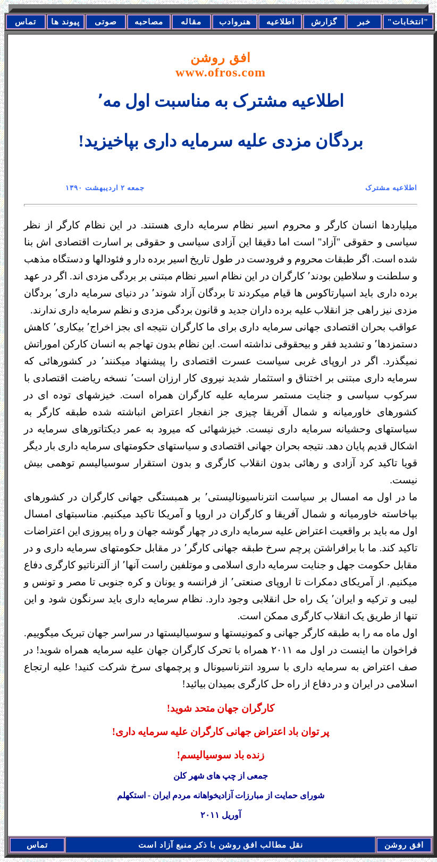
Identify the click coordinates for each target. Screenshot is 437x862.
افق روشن (220, 65)
